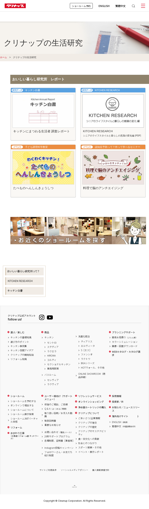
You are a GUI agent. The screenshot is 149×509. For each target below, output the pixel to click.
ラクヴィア (53, 384)
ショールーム (17, 396)
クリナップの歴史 (87, 426)
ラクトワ (85, 358)
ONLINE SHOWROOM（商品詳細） (91, 375)
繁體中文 (120, 6)
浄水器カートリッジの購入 (92, 407)
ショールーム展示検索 (22, 414)
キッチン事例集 (18, 346)
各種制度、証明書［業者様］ (59, 440)
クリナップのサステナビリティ (92, 433)
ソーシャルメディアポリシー (74, 470)
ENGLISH (104, 6)
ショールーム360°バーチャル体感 (24, 420)
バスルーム (50, 374)
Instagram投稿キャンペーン (59, 447)
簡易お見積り (125, 337)
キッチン (49, 337)
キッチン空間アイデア (22, 350)
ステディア (53, 346)
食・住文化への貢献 (88, 438)
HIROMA (51, 355)
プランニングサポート (123, 332)
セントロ (51, 342)
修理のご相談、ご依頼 (56, 404)
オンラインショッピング (91, 401)
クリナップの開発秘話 (22, 354)
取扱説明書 (50, 420)
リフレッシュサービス (89, 396)
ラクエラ (51, 351)
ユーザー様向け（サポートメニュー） (58, 397)
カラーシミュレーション (125, 341)
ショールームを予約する (23, 401)
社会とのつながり (87, 443)
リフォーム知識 (18, 359)
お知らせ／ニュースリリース (126, 409)
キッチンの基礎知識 (20, 337)
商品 (46, 332)
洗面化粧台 (84, 336)
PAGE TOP (74, 488)
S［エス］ (86, 350)
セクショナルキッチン (58, 364)
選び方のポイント (19, 341)
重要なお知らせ (52, 424)
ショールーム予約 (81, 5)
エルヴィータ (88, 345)
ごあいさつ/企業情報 (89, 418)
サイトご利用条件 (48, 470)
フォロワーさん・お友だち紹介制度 (58, 453)
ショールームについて (22, 409)
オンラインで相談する (22, 405)
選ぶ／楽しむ (17, 332)
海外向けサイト (120, 416)
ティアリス (86, 341)
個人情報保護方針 (100, 470)
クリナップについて (88, 413)
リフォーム (16, 427)
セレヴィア (53, 380)
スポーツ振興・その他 (89, 447)
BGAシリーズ (87, 363)
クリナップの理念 (87, 422)
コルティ (51, 359)
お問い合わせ (58, 432)
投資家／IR (117, 401)
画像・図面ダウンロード (125, 346)
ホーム (3, 57)
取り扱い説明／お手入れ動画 (58, 415)
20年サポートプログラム (57, 436)
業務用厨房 (53, 368)
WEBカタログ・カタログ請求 (126, 353)
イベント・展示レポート (91, 451)
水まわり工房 (24, 435)
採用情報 (116, 396)
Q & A (56, 408)
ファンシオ (87, 354)
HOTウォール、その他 (92, 367)
